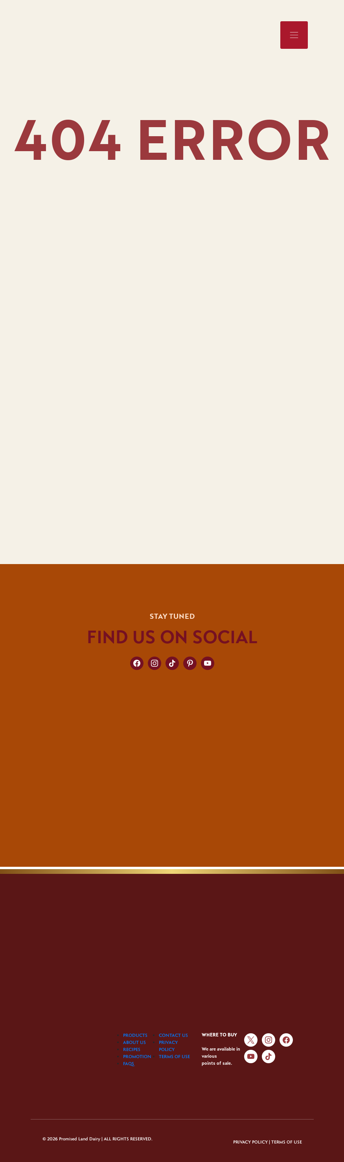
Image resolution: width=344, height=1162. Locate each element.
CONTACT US (173, 1035)
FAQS (128, 1063)
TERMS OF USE (174, 1056)
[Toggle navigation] (294, 35)
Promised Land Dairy (79, 1139)
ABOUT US (134, 1042)
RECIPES (131, 1049)
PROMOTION (137, 1056)
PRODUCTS (135, 1035)
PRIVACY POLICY (250, 1142)
